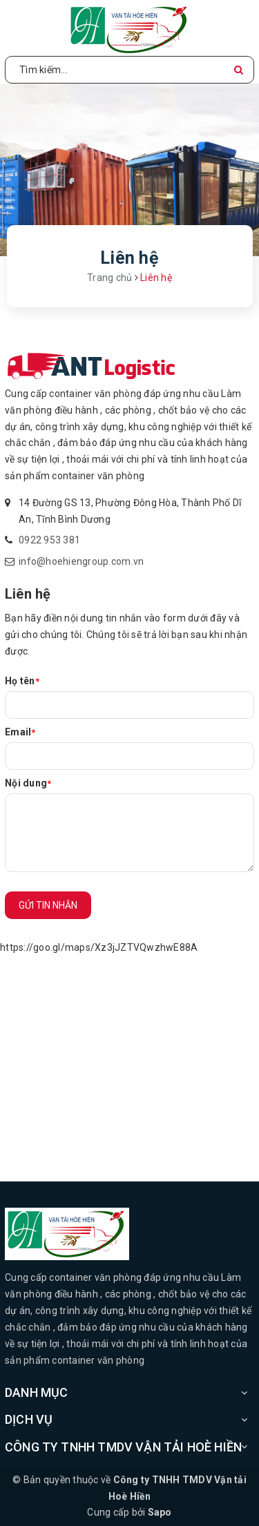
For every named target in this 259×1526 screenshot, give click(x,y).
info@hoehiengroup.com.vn (81, 561)
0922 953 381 (49, 539)
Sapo (160, 1512)
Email (20, 731)
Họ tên (22, 680)
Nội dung (28, 783)
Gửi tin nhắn (48, 905)
